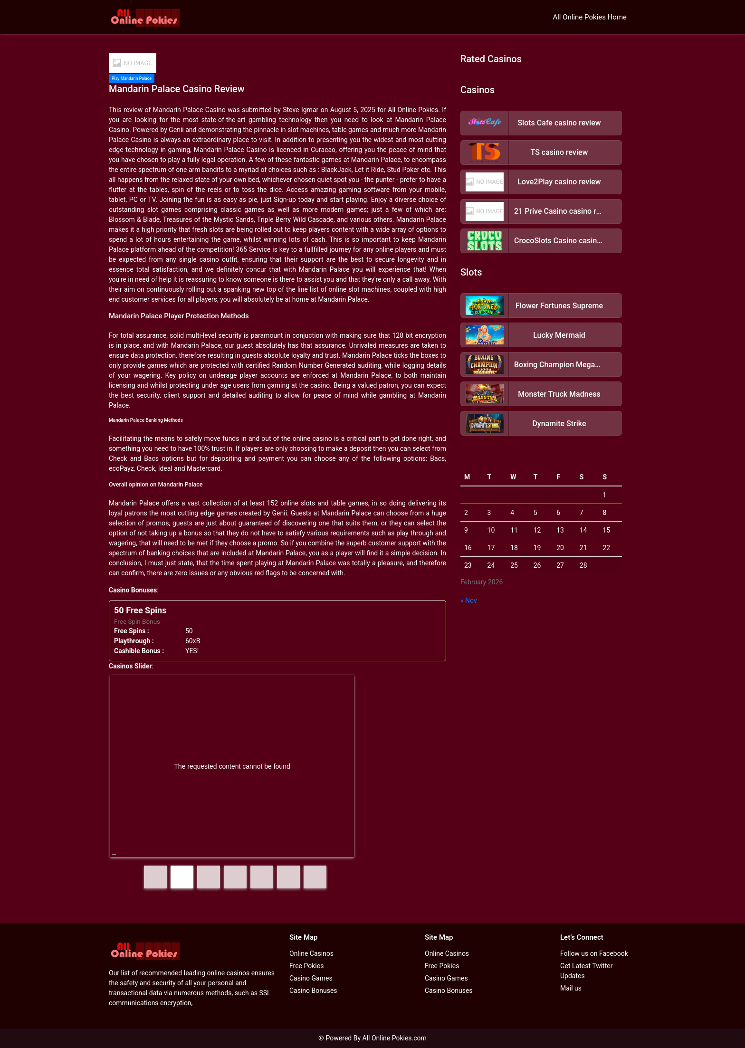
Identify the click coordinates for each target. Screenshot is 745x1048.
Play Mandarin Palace (132, 78)
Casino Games (311, 978)
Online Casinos (311, 953)
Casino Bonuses (313, 990)
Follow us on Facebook (594, 953)
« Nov (468, 600)
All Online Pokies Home (590, 17)
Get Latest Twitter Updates (586, 971)
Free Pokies (306, 966)
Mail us (571, 988)
